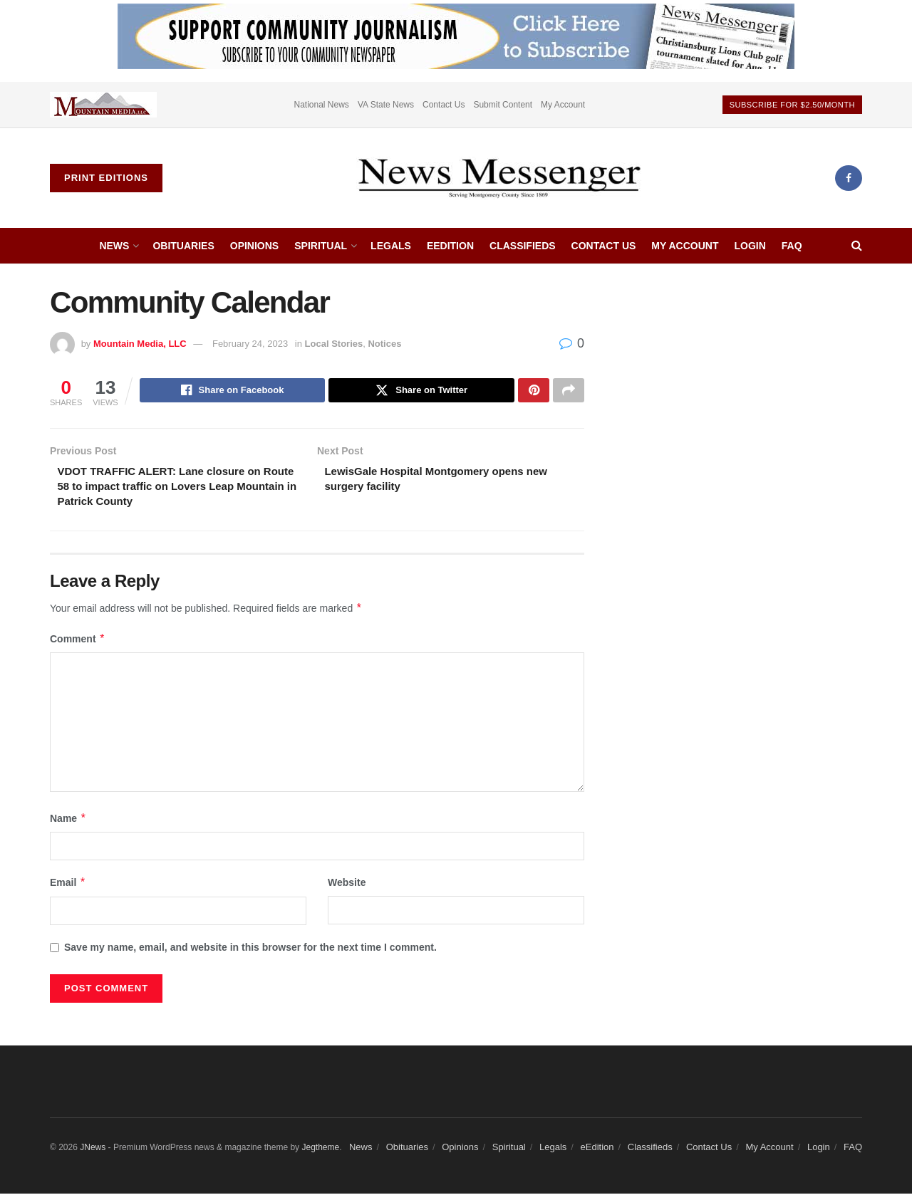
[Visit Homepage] (498, 178)
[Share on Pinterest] (533, 391)
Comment (77, 645)
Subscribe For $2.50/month (792, 104)
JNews (92, 1154)
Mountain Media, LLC (140, 343)
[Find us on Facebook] (848, 178)
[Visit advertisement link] (103, 104)
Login (749, 245)
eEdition (450, 245)
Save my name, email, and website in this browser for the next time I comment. (250, 953)
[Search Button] (856, 246)
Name (68, 825)
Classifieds (522, 245)
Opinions (254, 245)
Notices (384, 343)
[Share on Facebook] (233, 391)
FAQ (792, 245)
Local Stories (334, 343)
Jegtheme (320, 1154)
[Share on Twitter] (421, 391)
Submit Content (502, 105)
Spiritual (320, 245)
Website (347, 888)
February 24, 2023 (250, 343)
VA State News (386, 105)
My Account (563, 105)
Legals (390, 245)
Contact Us (444, 105)
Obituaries (183, 245)
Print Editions (106, 177)
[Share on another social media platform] (568, 391)
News (114, 245)
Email (68, 889)
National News (321, 105)
